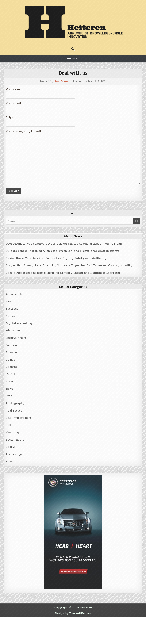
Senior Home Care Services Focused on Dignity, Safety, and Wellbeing (56, 258)
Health (11, 374)
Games (10, 359)
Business (12, 308)
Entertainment (16, 337)
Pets (9, 396)
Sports (10, 447)
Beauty (10, 301)
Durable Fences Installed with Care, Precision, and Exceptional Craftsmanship (62, 251)
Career (10, 316)
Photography (15, 403)
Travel (10, 461)
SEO (8, 425)
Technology (14, 454)
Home (10, 381)
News (9, 388)
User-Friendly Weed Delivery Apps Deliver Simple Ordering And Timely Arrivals (64, 243)
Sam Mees (61, 81)
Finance (11, 352)
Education (13, 330)
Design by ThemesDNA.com (73, 613)
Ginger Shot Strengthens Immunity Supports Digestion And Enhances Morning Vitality (69, 265)
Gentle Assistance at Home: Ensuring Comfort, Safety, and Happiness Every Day (63, 272)
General (11, 367)
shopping (12, 432)
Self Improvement (19, 418)
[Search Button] (73, 49)
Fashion (11, 345)
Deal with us (73, 73)
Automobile (14, 294)
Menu (75, 58)
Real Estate (14, 410)
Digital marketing (19, 323)
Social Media (15, 439)
